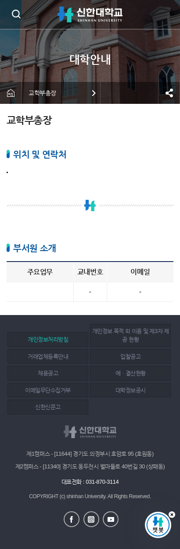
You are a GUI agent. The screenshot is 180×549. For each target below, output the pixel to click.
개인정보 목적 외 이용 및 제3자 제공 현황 (130, 335)
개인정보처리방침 (48, 339)
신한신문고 (48, 407)
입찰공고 (130, 356)
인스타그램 (91, 519)
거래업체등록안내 (48, 356)
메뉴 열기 (166, 14)
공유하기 (169, 93)
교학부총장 (42, 92)
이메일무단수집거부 (48, 390)
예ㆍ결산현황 (130, 373)
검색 (16, 13)
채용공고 (48, 373)
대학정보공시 (130, 390)
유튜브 (111, 519)
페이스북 (71, 519)
